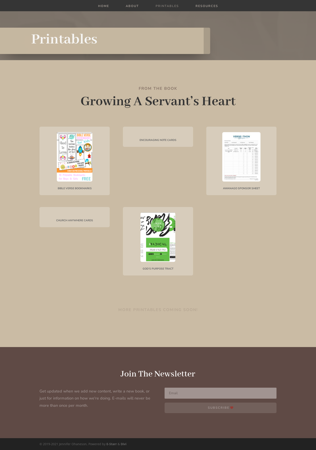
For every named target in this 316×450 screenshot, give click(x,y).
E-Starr (111, 444)
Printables (167, 6)
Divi (123, 444)
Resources (207, 6)
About (132, 6)
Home (103, 6)
